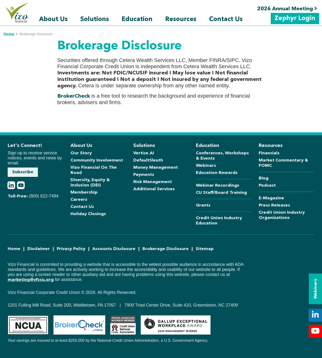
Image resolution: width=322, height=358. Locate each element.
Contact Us (226, 19)
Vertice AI (143, 153)
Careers (78, 199)
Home (9, 34)
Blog (264, 178)
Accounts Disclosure (113, 249)
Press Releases (274, 205)
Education (137, 19)
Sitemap (205, 249)
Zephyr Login (295, 18)
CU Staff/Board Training (221, 192)
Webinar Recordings (217, 185)
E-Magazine (271, 198)
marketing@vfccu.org (31, 280)
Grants (203, 205)
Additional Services (154, 189)
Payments (143, 175)
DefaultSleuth (148, 160)
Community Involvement (96, 160)
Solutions (94, 19)
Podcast (267, 185)
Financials (269, 153)
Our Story (81, 153)
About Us (53, 19)
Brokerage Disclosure (165, 249)
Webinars (206, 165)
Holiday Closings (88, 214)
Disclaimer (38, 249)
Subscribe (22, 172)
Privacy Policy (71, 249)
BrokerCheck (73, 96)
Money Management (155, 167)
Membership (84, 192)
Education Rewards (217, 173)
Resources (180, 19)
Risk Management (152, 182)
